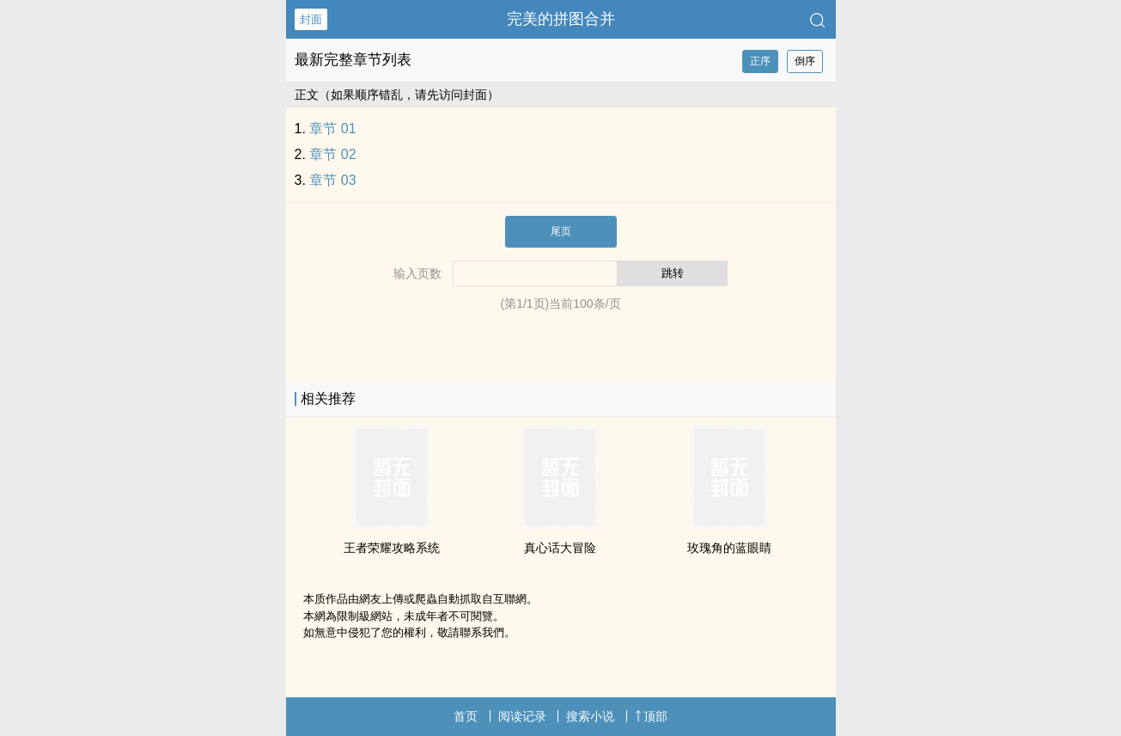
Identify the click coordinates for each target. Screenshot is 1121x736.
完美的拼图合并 (561, 19)
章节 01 (332, 128)
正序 (760, 61)
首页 (466, 716)
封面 (311, 19)
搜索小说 (590, 716)
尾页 (561, 231)
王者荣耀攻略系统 (392, 548)
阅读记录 (522, 716)
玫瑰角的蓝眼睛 (729, 548)
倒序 (805, 61)
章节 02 (332, 154)
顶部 (651, 716)
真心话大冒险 (560, 548)
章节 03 (332, 180)
